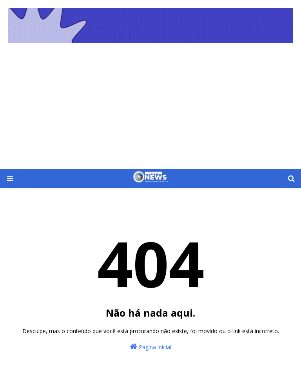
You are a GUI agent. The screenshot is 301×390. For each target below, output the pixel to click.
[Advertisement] (150, 110)
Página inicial (150, 347)
